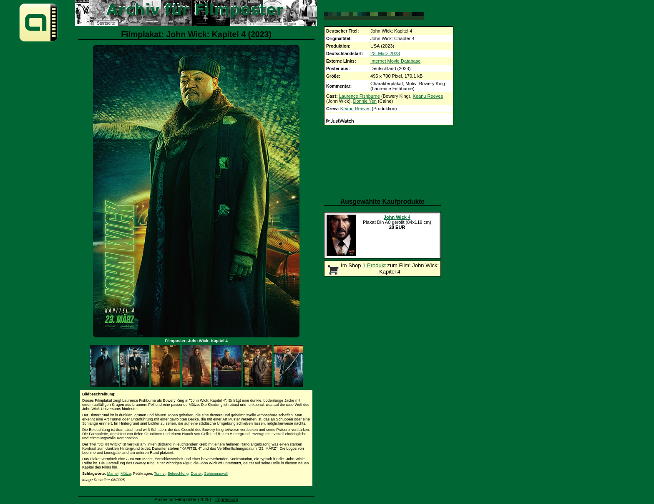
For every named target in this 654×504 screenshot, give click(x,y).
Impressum (226, 499)
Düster (196, 473)
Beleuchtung (178, 473)
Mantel (112, 473)
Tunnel (159, 473)
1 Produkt (374, 265)
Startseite (106, 23)
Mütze (126, 473)
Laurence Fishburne (359, 96)
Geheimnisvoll (216, 473)
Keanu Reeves (428, 96)
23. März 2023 (385, 53)
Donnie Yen (365, 101)
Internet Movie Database (395, 60)
